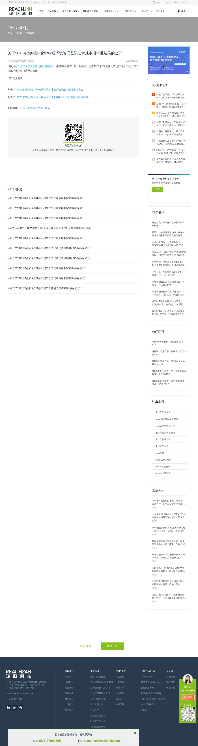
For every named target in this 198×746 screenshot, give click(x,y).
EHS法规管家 (147, 688)
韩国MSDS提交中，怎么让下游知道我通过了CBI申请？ (169, 372)
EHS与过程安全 (91, 11)
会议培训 (120, 693)
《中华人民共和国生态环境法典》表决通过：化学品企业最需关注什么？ (168, 502)
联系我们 (69, 710)
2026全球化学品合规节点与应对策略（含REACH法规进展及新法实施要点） (170, 152)
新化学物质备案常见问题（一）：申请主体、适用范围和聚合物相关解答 (168, 293)
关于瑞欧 (161, 11)
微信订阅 (112, 646)
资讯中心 (147, 11)
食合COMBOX (147, 704)
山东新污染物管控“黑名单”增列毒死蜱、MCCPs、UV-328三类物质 (171, 161)
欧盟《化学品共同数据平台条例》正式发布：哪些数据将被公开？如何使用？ (170, 96)
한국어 (186, 2)
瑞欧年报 (69, 693)
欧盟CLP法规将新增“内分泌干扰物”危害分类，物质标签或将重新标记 (168, 303)
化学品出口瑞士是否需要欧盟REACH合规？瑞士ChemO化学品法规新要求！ (169, 244)
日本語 (177, 2)
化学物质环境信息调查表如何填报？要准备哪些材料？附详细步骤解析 (168, 264)
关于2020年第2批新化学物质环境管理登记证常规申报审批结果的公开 (47, 218)
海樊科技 (170, 676)
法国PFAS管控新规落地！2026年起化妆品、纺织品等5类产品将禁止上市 (171, 105)
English (167, 2)
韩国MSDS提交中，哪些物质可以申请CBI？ (169, 353)
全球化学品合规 (163, 412)
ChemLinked (147, 676)
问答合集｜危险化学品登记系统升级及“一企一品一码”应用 (168, 273)
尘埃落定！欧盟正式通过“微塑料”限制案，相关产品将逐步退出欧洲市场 (169, 254)
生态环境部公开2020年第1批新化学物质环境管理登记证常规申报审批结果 (50, 228)
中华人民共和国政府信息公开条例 (33, 66)
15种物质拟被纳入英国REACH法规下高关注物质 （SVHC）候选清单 (168, 529)
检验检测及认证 (112, 11)
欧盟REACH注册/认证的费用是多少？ (168, 343)
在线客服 (187, 697)
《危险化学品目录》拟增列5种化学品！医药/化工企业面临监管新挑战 (171, 142)
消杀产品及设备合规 (165, 432)
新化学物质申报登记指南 (21, 61)
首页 (41, 11)
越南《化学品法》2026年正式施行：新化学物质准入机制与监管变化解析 (170, 124)
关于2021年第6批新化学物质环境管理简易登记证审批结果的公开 (45, 288)
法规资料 (120, 682)
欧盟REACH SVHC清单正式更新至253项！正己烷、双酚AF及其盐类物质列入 (171, 115)
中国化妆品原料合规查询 (153, 699)
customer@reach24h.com (102, 741)
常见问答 (120, 688)
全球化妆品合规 (163, 439)
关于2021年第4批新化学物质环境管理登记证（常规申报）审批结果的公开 (50, 248)
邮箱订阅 (85, 646)
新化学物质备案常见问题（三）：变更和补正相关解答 (168, 283)
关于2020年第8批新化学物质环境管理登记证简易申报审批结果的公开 (47, 278)
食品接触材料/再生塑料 (166, 419)
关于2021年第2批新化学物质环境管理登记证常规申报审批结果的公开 (47, 238)
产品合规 (52, 11)
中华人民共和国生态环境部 (35, 107)
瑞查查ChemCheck (150, 682)
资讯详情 (30, 33)
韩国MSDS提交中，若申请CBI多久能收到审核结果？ (168, 382)
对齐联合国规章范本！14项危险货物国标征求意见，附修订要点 (168, 583)
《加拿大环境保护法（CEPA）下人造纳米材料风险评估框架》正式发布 (168, 516)
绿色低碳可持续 (70, 11)
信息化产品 (131, 11)
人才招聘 (69, 704)
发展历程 (69, 688)
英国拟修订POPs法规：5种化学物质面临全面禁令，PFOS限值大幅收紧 (169, 570)
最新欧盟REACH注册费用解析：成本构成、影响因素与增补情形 (168, 556)
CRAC (118, 699)
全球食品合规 (161, 446)
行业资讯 (19, 33)
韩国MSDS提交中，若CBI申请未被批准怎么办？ (168, 363)
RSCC (143, 710)
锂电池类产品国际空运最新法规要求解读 (168, 224)
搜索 (182, 11)
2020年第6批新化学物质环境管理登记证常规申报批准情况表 (50, 89)
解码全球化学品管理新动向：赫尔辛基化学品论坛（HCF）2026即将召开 (168, 543)
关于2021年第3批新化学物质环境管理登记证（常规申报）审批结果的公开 (50, 258)
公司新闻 (69, 699)
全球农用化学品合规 (165, 426)
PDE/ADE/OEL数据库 (151, 693)
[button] (185, 71)
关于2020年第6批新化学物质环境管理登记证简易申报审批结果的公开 (47, 198)
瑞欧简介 (69, 676)
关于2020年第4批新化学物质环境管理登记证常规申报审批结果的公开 (47, 208)
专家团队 (69, 682)
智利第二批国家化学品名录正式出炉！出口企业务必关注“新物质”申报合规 (170, 133)
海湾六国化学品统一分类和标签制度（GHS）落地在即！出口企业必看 (168, 596)
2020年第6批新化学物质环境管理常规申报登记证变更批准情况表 (52, 97)
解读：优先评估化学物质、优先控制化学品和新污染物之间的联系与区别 (168, 234)
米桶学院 (120, 704)
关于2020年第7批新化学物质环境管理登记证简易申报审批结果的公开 (47, 268)
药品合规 (159, 453)
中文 (159, 2)
